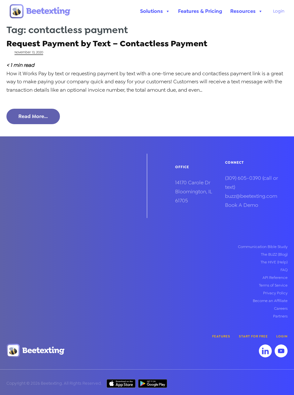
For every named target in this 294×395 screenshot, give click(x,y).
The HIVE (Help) (274, 262)
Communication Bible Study (263, 246)
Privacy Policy (275, 293)
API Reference (275, 277)
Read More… (33, 116)
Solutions (155, 11)
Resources (246, 11)
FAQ (284, 269)
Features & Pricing (200, 11)
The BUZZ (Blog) (274, 254)
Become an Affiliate (270, 300)
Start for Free (253, 336)
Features (221, 336)
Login (278, 11)
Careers (281, 308)
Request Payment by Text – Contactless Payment (106, 43)
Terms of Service (273, 285)
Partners (280, 316)
